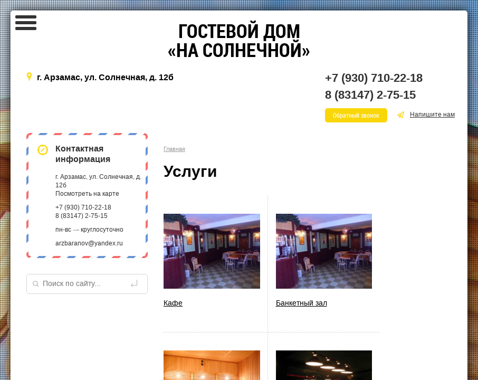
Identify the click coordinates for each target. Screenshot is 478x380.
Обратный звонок (356, 115)
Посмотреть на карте (87, 193)
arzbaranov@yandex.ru (89, 243)
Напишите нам (426, 114)
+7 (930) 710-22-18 (374, 78)
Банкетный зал (301, 303)
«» (239, 40)
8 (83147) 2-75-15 (370, 95)
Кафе (173, 303)
